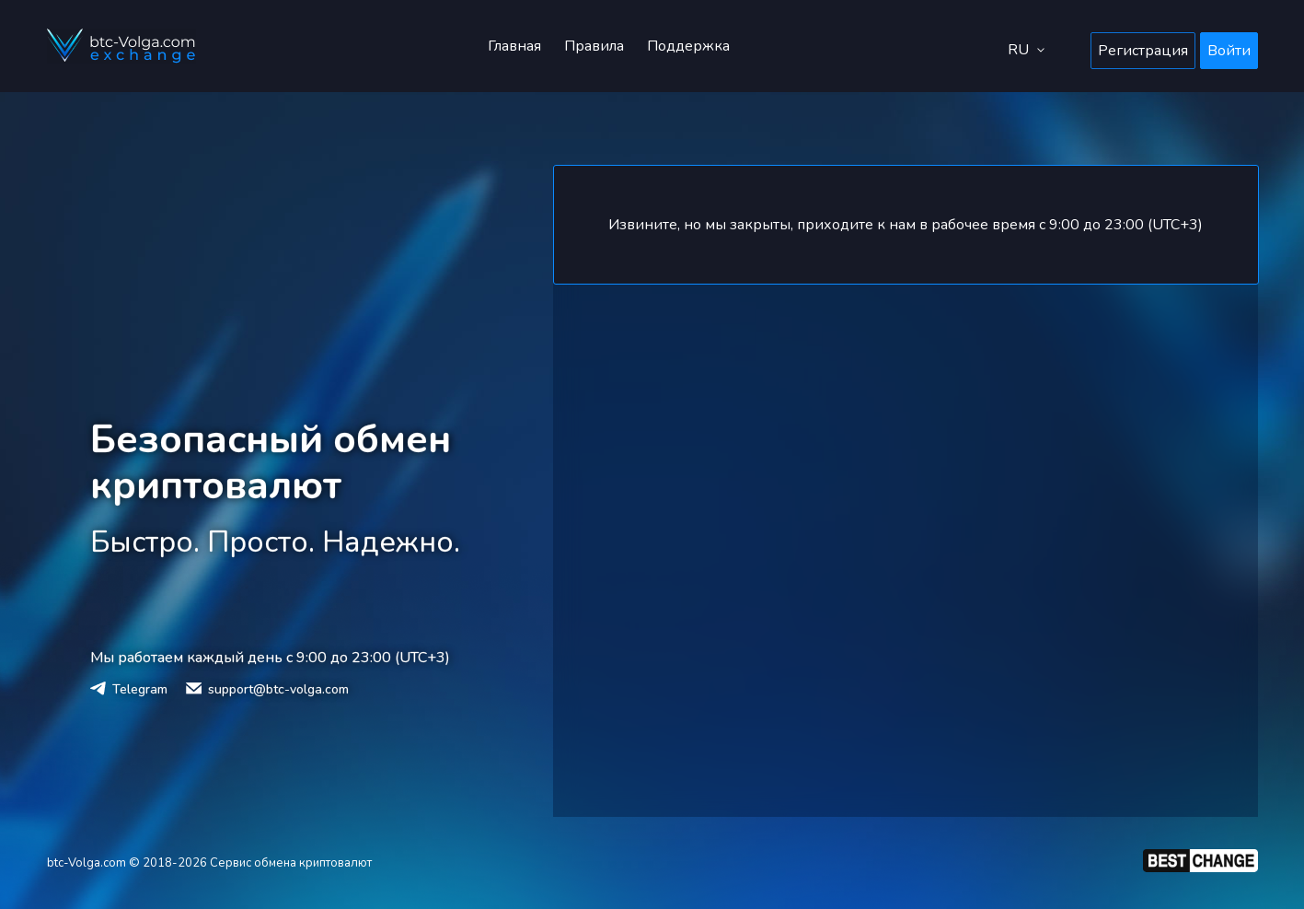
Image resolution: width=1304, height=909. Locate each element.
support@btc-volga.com (278, 689)
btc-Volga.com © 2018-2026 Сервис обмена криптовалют (209, 863)
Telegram (139, 689)
